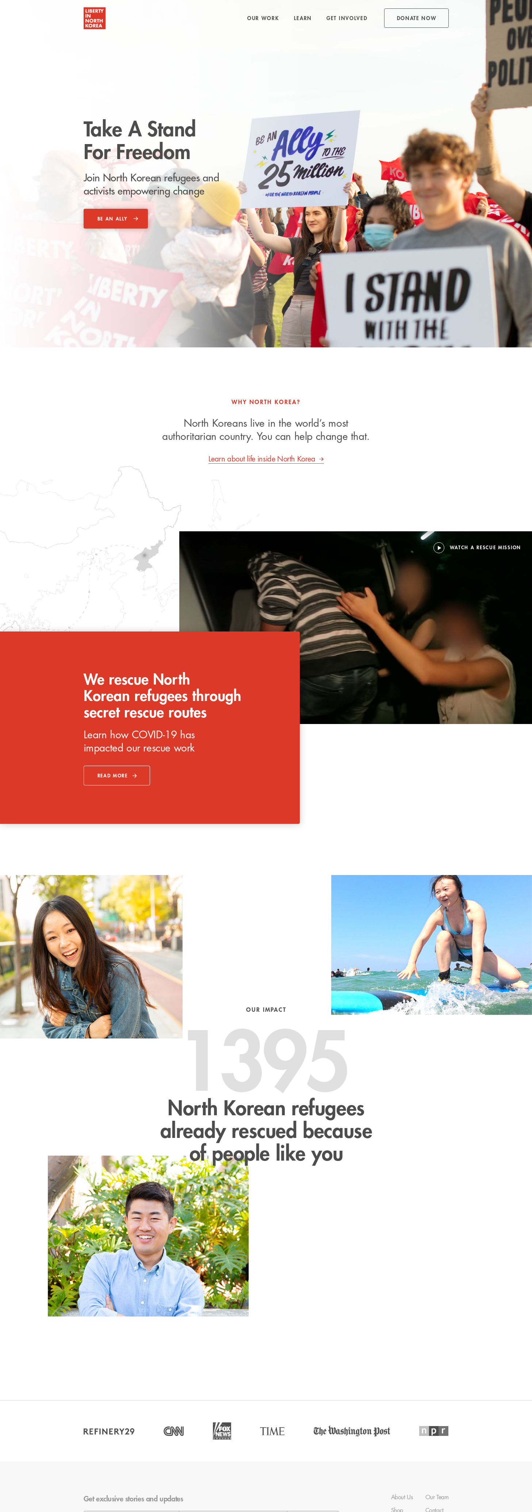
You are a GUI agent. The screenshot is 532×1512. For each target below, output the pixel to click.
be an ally (112, 218)
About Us (402, 1497)
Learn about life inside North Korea (261, 459)
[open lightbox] (477, 547)
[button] (263, 18)
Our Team (437, 1497)
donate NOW (417, 18)
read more (112, 775)
